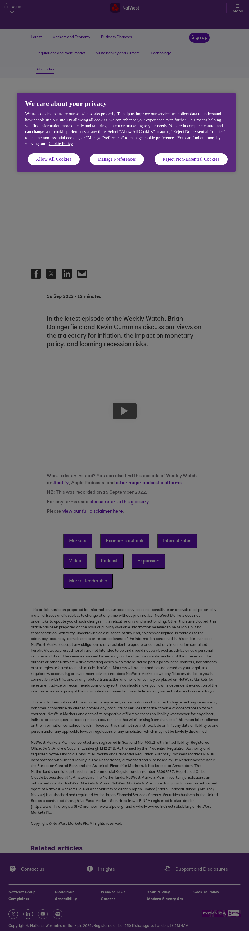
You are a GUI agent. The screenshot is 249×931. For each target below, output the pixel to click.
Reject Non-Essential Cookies (191, 159)
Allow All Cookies (53, 159)
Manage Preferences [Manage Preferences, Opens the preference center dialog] (117, 159)
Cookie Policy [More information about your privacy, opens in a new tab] (61, 143)
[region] (126, 132)
